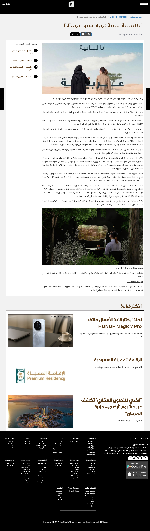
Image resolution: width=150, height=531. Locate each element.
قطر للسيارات (26, 471)
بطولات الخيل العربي (90, 504)
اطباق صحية (58, 465)
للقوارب (27, 482)
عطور (93, 478)
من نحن (60, 499)
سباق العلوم (91, 450)
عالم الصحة (58, 460)
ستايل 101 (92, 475)
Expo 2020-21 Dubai (118, 17)
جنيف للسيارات (25, 469)
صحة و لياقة (58, 463)
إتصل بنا (59, 497)
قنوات (6, 4)
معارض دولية (136, 17)
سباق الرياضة (91, 448)
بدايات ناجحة (58, 450)
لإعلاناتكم (59, 491)
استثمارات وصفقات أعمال (57, 447)
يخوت (12, 448)
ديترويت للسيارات (24, 473)
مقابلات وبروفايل (73, 478)
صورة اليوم (10, 465)
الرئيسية (59, 488)
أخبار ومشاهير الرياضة (75, 472)
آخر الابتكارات (42, 443)
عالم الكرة (75, 465)
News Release (74, 491)
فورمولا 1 (76, 467)
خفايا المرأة (42, 471)
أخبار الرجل (43, 469)
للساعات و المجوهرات (26, 477)
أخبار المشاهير (42, 463)
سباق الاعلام (91, 443)
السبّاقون (92, 438)
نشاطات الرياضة (90, 495)
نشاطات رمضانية (90, 493)
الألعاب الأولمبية (74, 475)
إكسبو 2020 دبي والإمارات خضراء (24, 68)
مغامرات (76, 469)
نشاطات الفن (90, 497)
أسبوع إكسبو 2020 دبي (25, 60)
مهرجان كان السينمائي (42, 466)
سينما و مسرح (42, 475)
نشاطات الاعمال (90, 491)
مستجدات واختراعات (27, 442)
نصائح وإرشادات (57, 452)
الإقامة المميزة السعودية (118, 360)
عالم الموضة (91, 460)
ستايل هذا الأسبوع (92, 464)
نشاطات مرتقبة (90, 488)
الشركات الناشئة (41, 446)
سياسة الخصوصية (59, 494)
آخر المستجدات (74, 441)
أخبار (61, 441)
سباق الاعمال (91, 441)
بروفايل (44, 441)
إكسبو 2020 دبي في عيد (24, 76)
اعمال (61, 438)
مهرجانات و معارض (42, 479)
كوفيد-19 (75, 438)
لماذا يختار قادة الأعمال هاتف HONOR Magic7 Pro (114, 323)
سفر (45, 473)
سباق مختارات (91, 454)
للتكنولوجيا (26, 480)
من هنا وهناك (9, 460)
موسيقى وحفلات (41, 482)
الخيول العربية (74, 463)
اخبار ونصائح (91, 469)
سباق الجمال (91, 452)
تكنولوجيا (43, 438)
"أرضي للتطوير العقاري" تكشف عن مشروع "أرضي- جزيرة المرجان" (111, 407)
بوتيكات (11, 441)
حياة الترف (11, 443)
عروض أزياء (91, 467)
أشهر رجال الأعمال (57, 443)
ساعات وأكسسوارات (91, 472)
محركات (27, 438)
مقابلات (11, 446)
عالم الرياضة (74, 460)
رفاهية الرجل (9, 438)
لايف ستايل (42, 460)
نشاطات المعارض (92, 500)
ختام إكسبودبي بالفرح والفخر (25, 52)
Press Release (73, 488)
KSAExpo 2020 (25, 467)
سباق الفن (92, 446)
